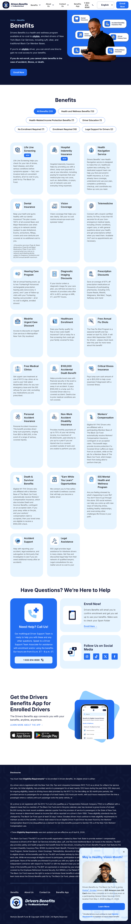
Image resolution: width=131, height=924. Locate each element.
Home (12, 20)
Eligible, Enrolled (89, 890)
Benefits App (77, 5)
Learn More (103, 906)
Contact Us (64, 5)
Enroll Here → (90, 626)
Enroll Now (122, 5)
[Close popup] (124, 852)
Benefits (36, 5)
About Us (50, 5)
